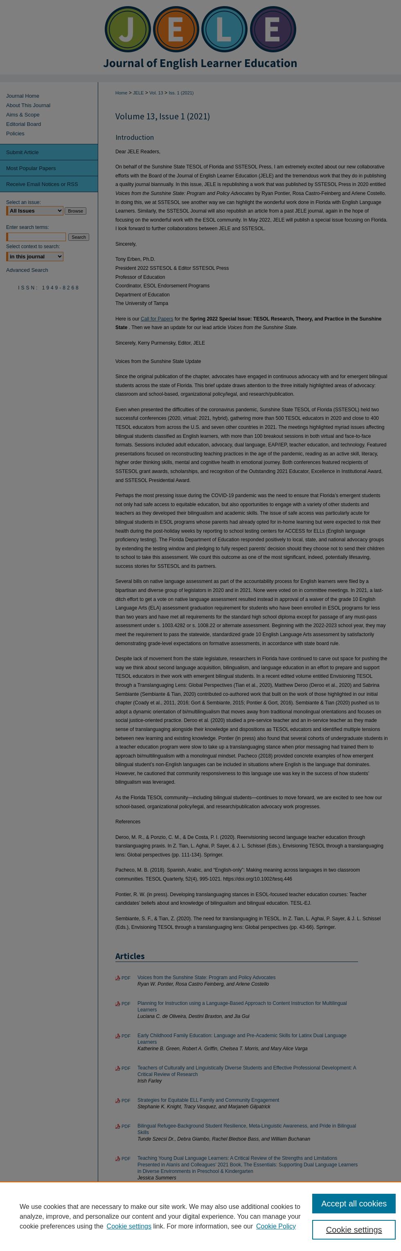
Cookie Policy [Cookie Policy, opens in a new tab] (276, 1226)
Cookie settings (129, 1226)
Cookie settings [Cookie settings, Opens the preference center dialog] (354, 1229)
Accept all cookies (354, 1203)
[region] (200, 1216)
